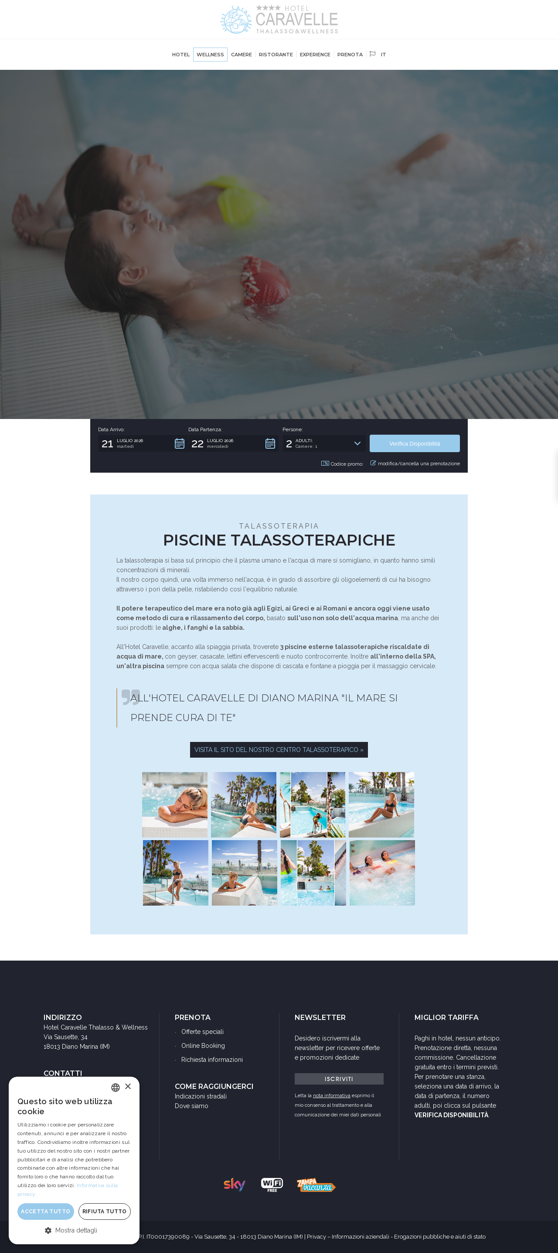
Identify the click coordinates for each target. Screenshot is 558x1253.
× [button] (127, 1087)
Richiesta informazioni (212, 1059)
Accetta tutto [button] (45, 1211)
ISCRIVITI (339, 1079)
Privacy (316, 1236)
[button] (143, 443)
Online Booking (203, 1045)
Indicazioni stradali (201, 1096)
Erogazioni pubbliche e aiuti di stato (440, 1236)
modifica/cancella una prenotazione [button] (415, 463)
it (378, 54)
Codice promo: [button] (342, 464)
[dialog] (74, 1160)
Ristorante (276, 54)
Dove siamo (191, 1105)
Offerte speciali (202, 1031)
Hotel (181, 54)
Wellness (210, 54)
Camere (241, 54)
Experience (315, 54)
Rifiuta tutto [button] (104, 1211)
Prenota (350, 54)
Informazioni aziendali (360, 1236)
